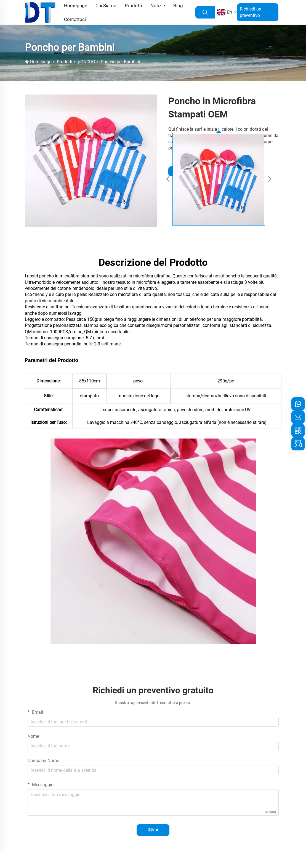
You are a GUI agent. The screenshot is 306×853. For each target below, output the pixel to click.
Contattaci (75, 19)
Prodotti (64, 61)
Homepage (40, 61)
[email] (298, 417)
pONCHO (86, 61)
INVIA (153, 830)
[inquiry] (298, 443)
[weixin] (298, 430)
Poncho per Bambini (120, 61)
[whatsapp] (298, 404)
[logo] (40, 12)
